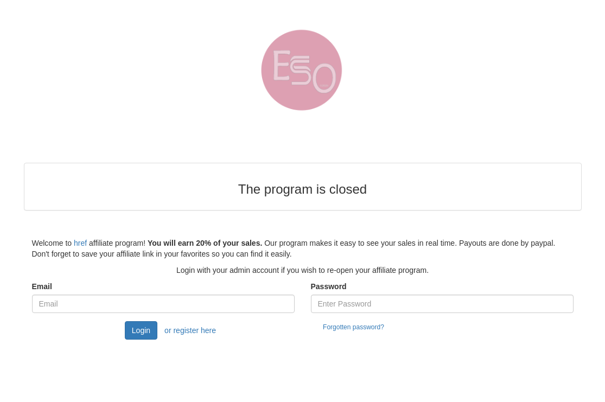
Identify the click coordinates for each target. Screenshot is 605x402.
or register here (190, 330)
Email (42, 286)
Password (329, 286)
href (80, 243)
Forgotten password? (353, 327)
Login (141, 330)
